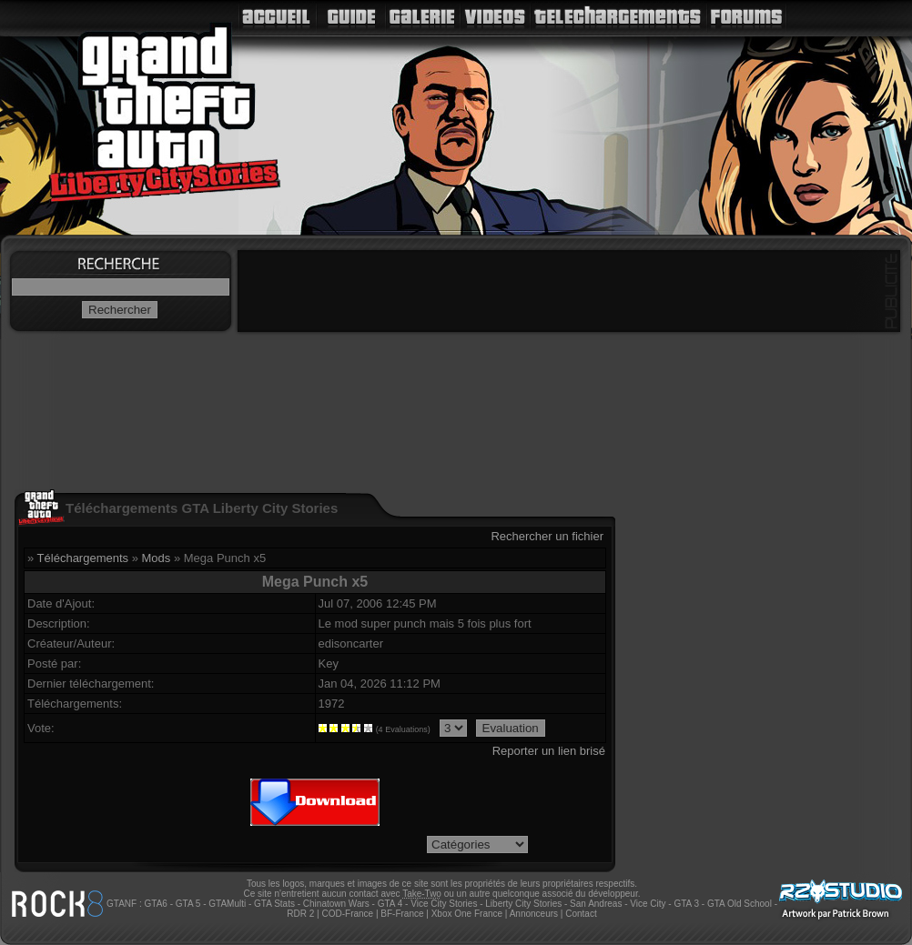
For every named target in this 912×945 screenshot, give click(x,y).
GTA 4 (390, 904)
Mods (156, 558)
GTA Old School (739, 904)
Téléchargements (82, 558)
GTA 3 (686, 904)
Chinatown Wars (336, 904)
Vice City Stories (443, 904)
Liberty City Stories (523, 904)
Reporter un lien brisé (548, 751)
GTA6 (155, 904)
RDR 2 (300, 914)
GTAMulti (227, 904)
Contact (580, 914)
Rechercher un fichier (547, 536)
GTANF (121, 904)
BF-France (401, 914)
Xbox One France (466, 914)
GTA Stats (274, 904)
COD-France (347, 914)
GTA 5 (188, 904)
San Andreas (596, 904)
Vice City (647, 904)
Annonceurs (534, 914)
